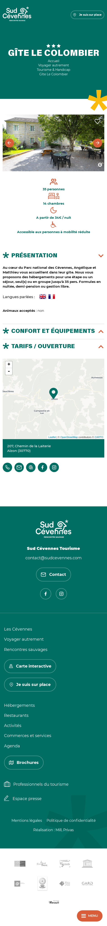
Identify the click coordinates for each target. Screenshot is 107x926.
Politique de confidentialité (71, 820)
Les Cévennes (18, 629)
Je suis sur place (87, 14)
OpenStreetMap (69, 437)
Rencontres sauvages (25, 649)
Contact (53, 574)
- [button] (8, 371)
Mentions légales (26, 820)
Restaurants (16, 715)
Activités (12, 725)
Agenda (12, 746)
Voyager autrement (24, 639)
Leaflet (52, 437)
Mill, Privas (65, 830)
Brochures (24, 762)
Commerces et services (27, 735)
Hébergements (19, 705)
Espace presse (23, 798)
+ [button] (8, 364)
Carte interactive (30, 666)
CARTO (99, 437)
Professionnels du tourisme (36, 784)
